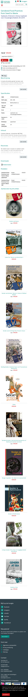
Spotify (4, 620)
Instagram (5, 610)
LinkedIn (5, 613)
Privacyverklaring (7, 647)
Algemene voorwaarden (8, 645)
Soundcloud (6, 623)
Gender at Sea (14, 587)
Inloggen (24, 1)
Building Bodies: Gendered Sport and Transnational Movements (14, 367)
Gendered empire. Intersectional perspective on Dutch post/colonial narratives (14, 441)
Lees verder (23, 89)
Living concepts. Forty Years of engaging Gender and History (14, 550)
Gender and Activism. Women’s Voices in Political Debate (14, 294)
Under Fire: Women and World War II (14, 257)
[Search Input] (21, 5)
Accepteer (5, 694)
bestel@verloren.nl (5, 678)
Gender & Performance (14, 514)
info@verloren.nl (5, 666)
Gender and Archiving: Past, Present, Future (14, 331)
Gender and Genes (14, 221)
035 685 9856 (4, 665)
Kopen (4, 60)
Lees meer (4, 692)
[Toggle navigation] (2, 5)
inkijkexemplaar (7, 164)
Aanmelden (5, 636)
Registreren (16, 1)
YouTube (5, 616)
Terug (4, 76)
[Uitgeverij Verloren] (5, 2)
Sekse (14, 404)
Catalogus (5, 650)
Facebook (5, 607)
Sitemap (4, 652)
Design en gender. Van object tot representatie (14, 478)
